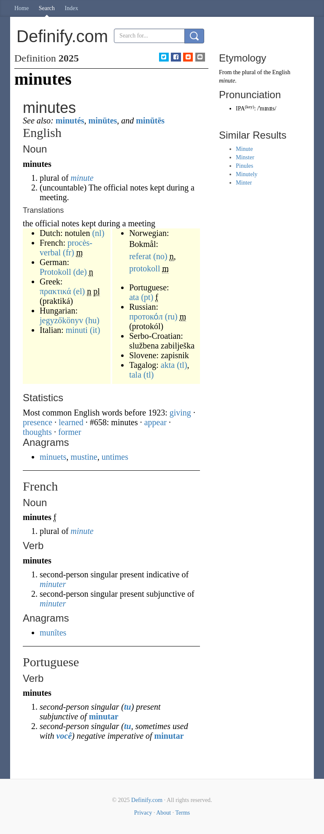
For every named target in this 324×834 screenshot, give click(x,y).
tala (135, 374)
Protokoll (55, 271)
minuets (53, 456)
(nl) (98, 233)
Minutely (246, 174)
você (64, 735)
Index (71, 8)
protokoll (144, 268)
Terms (182, 813)
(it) (95, 330)
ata (134, 297)
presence (37, 422)
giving (180, 412)
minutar (104, 716)
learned (71, 422)
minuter (53, 584)
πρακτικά (55, 291)
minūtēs (150, 120)
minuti (77, 330)
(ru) (171, 316)
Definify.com (146, 800)
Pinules (244, 166)
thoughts (37, 432)
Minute (244, 149)
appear (155, 422)
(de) (79, 271)
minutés (70, 120)
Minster (245, 157)
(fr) (68, 252)
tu (127, 706)
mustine (83, 456)
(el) (79, 291)
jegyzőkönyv (61, 320)
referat (140, 256)
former (69, 432)
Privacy (143, 813)
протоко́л (146, 316)
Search (47, 8)
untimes (115, 456)
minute (81, 177)
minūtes (103, 120)
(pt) (147, 297)
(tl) (182, 365)
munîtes (53, 632)
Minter (244, 183)
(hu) (92, 320)
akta (168, 365)
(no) (160, 256)
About (163, 813)
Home (21, 8)
